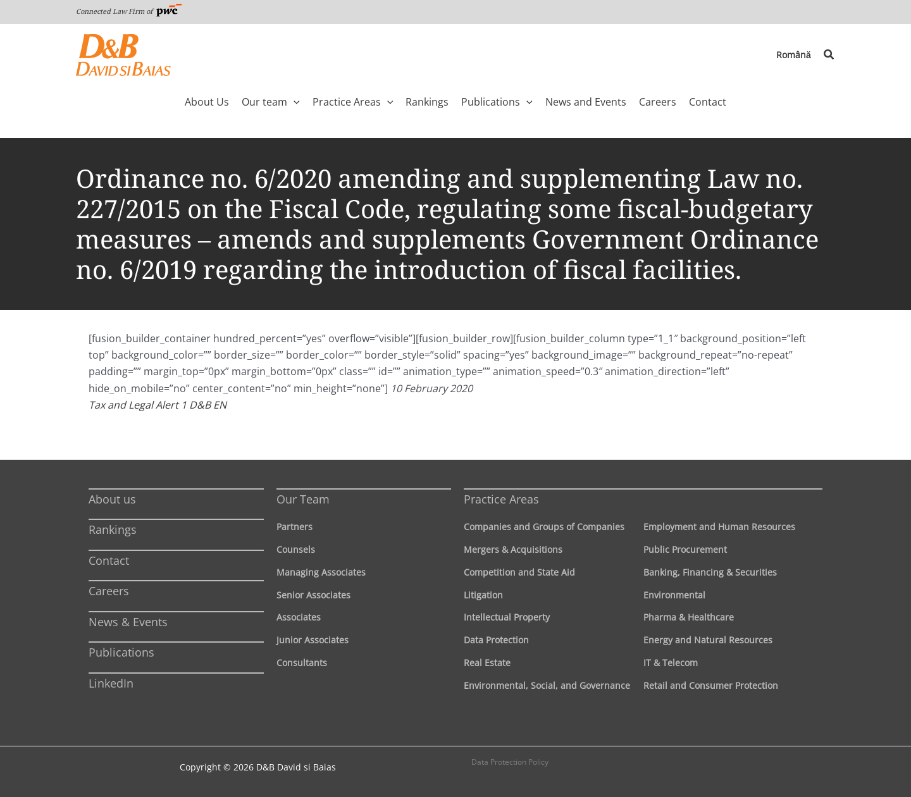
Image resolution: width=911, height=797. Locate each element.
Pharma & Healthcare (688, 617)
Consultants (301, 663)
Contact (109, 560)
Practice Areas (501, 499)
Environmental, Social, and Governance (547, 685)
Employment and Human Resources (719, 527)
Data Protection (496, 640)
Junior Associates (312, 640)
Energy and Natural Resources (707, 640)
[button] (829, 55)
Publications (121, 652)
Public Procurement (685, 549)
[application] (293, 101)
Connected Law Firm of (129, 11)
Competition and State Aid (519, 572)
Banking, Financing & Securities (710, 572)
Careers (109, 590)
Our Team (303, 499)
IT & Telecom (670, 663)
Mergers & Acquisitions (513, 549)
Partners (294, 527)
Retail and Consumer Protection (710, 685)
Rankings (113, 529)
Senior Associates (313, 595)
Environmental (674, 595)
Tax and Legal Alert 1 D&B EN (157, 405)
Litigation (483, 595)
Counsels (295, 549)
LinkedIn (111, 683)
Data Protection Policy (509, 762)
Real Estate (487, 663)
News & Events (128, 621)
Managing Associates (321, 572)
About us (112, 499)
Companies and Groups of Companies (544, 527)
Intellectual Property (507, 617)
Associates (298, 617)
